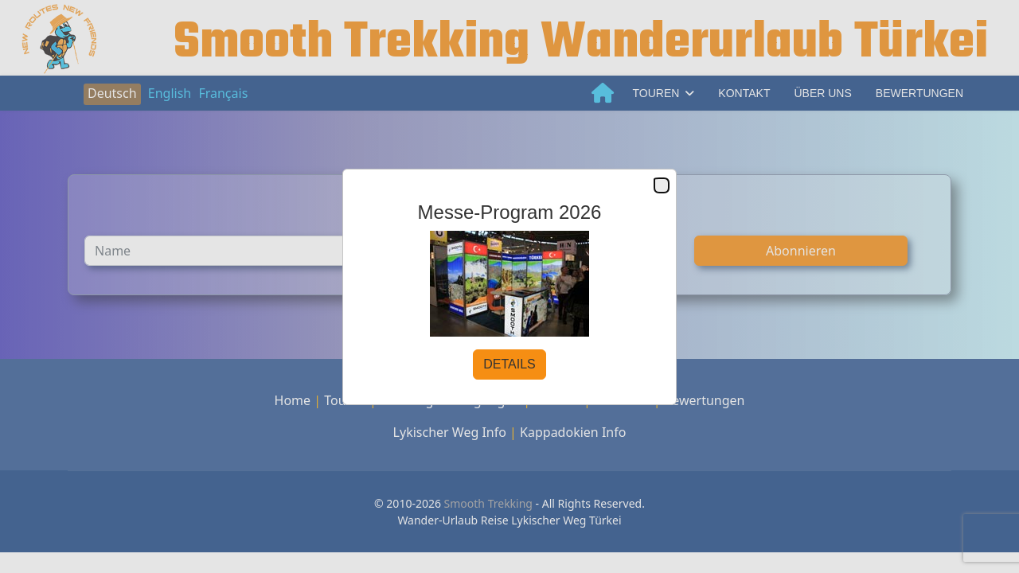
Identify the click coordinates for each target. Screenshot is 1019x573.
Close (661, 186)
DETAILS (509, 364)
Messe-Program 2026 (510, 212)
